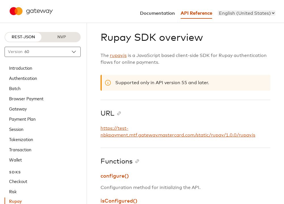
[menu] (246, 13)
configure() (115, 176)
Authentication (23, 78)
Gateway (18, 108)
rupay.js (118, 55)
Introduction (20, 68)
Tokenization (21, 139)
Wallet (15, 159)
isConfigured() (119, 201)
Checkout (18, 181)
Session (16, 129)
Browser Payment (26, 98)
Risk (13, 191)
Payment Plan (22, 119)
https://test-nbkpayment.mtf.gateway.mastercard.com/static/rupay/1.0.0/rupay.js (178, 131)
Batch (14, 88)
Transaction (20, 149)
